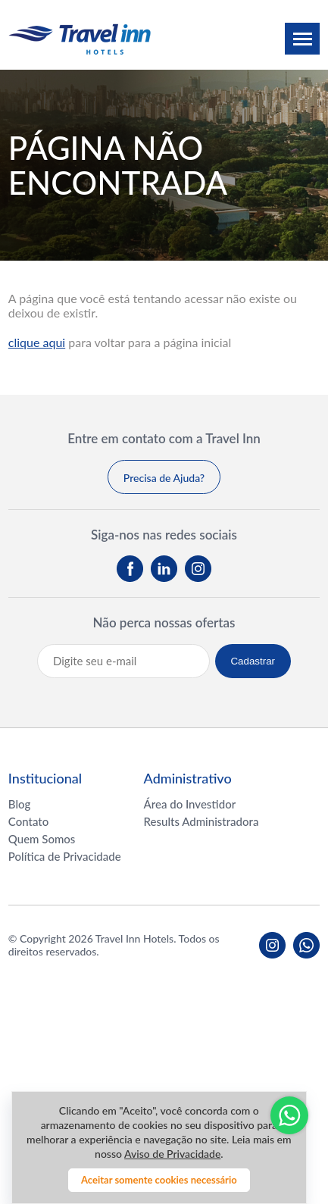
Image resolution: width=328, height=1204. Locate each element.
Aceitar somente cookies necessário (159, 1180)
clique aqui (36, 342)
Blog (19, 804)
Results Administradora (201, 821)
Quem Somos (42, 839)
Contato (28, 821)
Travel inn (79, 39)
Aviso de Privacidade (172, 1153)
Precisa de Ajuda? (164, 477)
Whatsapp (289, 1115)
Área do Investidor (190, 804)
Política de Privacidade (64, 856)
